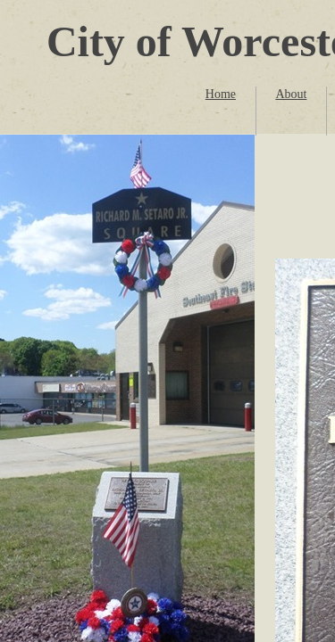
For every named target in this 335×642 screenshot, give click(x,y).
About (290, 94)
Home (220, 94)
